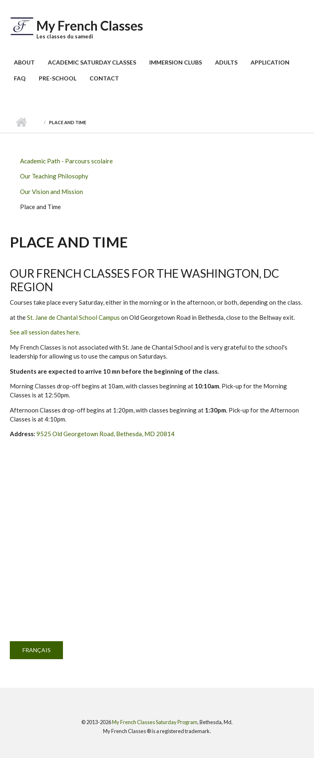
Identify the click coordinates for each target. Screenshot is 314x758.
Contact (104, 78)
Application (270, 62)
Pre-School (57, 78)
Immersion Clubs (175, 62)
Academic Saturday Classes (92, 62)
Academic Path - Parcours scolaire (66, 161)
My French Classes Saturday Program (154, 722)
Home (21, 122)
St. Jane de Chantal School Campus (73, 317)
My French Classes (89, 25)
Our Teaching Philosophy (54, 176)
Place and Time (40, 206)
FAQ (20, 78)
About (24, 62)
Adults (226, 62)
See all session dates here (44, 332)
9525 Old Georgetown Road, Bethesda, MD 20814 (105, 433)
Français (36, 650)
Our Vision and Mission (51, 191)
